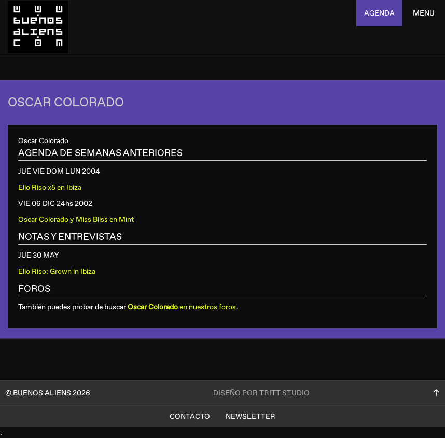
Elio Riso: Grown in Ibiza (56, 271)
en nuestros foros (182, 307)
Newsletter (250, 416)
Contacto (190, 416)
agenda (379, 13)
